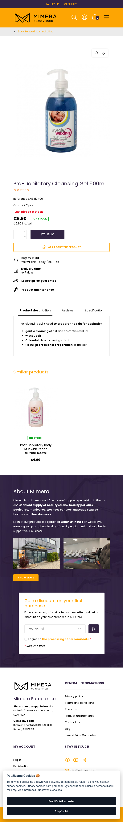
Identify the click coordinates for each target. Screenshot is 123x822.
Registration (21, 766)
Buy (47, 234)
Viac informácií (27, 790)
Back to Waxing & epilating (35, 31)
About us (71, 709)
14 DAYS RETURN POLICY (61, 4)
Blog (67, 729)
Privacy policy (74, 696)
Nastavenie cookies (50, 790)
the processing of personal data (65, 639)
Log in (17, 760)
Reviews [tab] (67, 310)
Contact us (72, 722)
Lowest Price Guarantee (80, 735)
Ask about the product (61, 247)
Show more (26, 577)
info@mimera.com (83, 770)
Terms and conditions (79, 703)
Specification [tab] (94, 310)
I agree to (59, 639)
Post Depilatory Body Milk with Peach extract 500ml (35, 449)
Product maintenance (79, 716)
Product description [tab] (35, 310)
